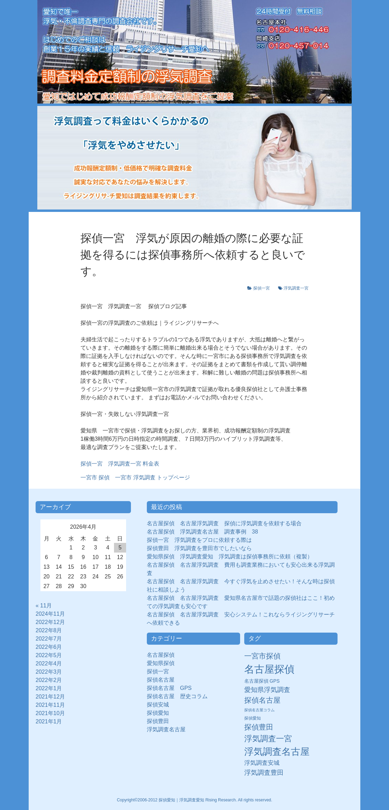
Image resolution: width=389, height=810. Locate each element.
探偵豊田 (160, 721)
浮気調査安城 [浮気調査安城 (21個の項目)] (261, 762)
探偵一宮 (263, 288)
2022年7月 (49, 639)
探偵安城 (158, 704)
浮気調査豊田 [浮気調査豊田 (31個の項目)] (264, 772)
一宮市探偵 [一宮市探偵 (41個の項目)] (262, 656)
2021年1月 (49, 721)
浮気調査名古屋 (166, 729)
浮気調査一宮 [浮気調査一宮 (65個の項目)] (268, 738)
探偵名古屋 (160, 680)
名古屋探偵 (160, 655)
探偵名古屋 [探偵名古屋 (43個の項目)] (262, 700)
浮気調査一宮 (296, 288)
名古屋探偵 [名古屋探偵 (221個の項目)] (269, 669)
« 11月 (44, 605)
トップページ (135, 477)
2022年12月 (50, 622)
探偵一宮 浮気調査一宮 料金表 (119, 464)
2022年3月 (49, 672)
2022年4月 (49, 663)
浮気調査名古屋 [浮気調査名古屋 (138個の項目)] (277, 751)
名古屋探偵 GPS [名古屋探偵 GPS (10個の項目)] (262, 681)
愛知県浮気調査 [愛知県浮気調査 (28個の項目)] (267, 689)
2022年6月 (49, 647)
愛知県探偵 (160, 663)
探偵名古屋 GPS (169, 688)
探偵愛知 (160, 713)
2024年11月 (50, 614)
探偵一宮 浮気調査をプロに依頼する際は (199, 540)
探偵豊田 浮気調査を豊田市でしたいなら (199, 548)
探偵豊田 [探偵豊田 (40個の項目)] (258, 727)
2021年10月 (50, 713)
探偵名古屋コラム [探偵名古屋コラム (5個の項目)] (259, 710)
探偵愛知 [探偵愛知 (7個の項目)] (252, 718)
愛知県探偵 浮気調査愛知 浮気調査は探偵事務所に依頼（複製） (230, 556)
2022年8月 (49, 630)
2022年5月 (49, 655)
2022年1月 (49, 688)
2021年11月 (50, 705)
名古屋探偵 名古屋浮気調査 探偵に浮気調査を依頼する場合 (224, 523)
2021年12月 (50, 697)
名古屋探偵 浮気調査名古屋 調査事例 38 (202, 532)
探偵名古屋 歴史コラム (180, 696)
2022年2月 (49, 680)
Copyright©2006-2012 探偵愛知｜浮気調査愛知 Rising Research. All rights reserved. (194, 800)
